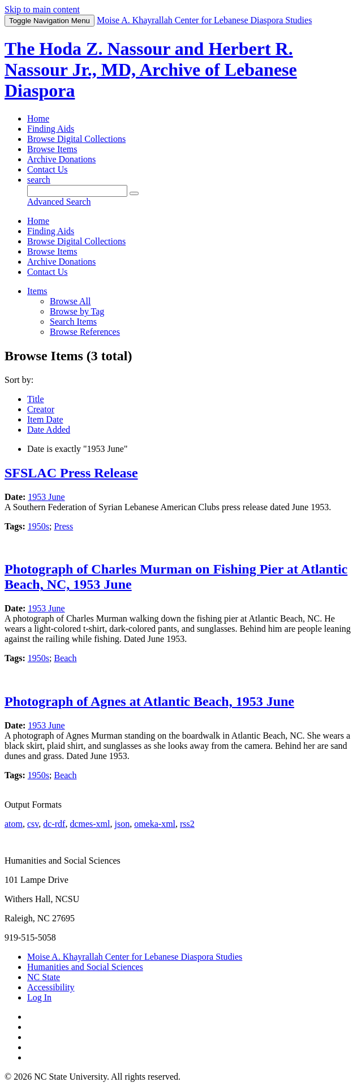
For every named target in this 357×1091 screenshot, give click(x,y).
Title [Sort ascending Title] (35, 399)
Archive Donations (61, 159)
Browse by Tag (77, 311)
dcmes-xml (90, 824)
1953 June (46, 497)
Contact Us (47, 169)
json (122, 824)
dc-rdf (54, 824)
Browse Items (52, 149)
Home (38, 118)
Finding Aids (50, 128)
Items (37, 291)
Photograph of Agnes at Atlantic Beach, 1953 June (149, 701)
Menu (49, 20)
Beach (65, 658)
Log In (39, 997)
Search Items (73, 321)
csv (32, 824)
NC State (43, 977)
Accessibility (51, 987)
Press (63, 526)
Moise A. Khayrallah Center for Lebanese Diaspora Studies (134, 956)
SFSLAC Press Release (71, 472)
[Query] (77, 191)
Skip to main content (42, 9)
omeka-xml (154, 824)
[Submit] (134, 193)
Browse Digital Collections (76, 139)
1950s (38, 526)
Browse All (70, 301)
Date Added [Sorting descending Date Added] (48, 429)
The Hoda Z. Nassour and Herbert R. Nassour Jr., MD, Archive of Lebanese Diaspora (151, 69)
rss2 (187, 824)
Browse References (85, 332)
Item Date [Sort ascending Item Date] (45, 419)
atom (14, 824)
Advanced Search (59, 201)
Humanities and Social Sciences (85, 967)
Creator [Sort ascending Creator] (40, 409)
